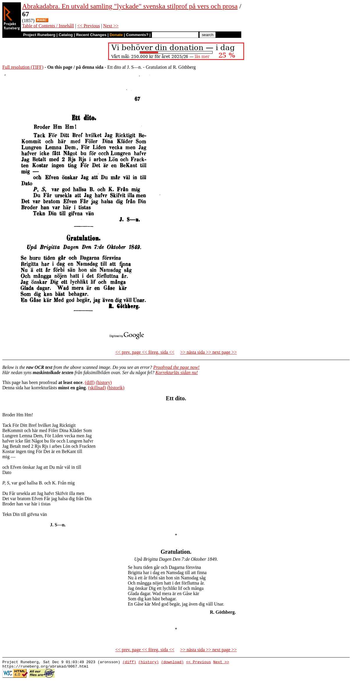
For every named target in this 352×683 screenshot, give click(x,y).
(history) (104, 382)
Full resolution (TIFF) (22, 67)
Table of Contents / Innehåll (48, 25)
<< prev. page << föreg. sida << (144, 352)
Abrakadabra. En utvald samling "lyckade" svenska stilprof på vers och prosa (129, 6)
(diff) (89, 382)
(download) (172, 662)
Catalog (66, 35)
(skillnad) (97, 387)
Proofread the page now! (176, 367)
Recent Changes (91, 35)
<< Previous (88, 25)
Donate (116, 35)
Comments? (137, 35)
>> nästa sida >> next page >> (208, 352)
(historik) (115, 387)
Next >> (111, 25)
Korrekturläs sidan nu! (177, 372)
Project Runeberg (39, 35)
